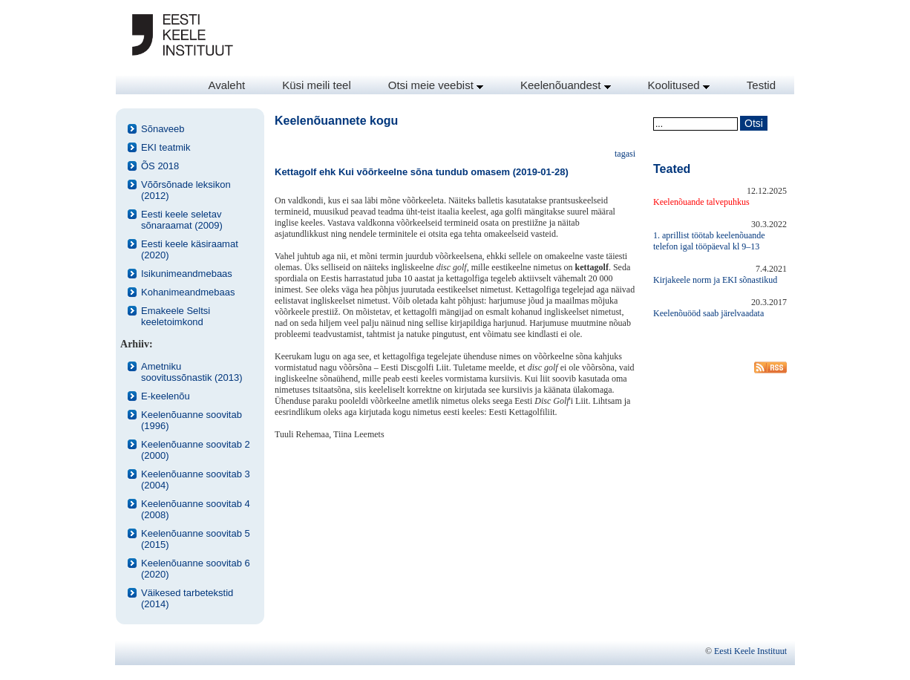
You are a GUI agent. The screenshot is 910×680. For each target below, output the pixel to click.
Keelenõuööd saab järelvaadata (708, 313)
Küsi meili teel (316, 85)
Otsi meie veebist (435, 85)
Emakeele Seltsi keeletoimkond (175, 316)
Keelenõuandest (565, 85)
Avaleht (226, 85)
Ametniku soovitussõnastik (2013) (192, 372)
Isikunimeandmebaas (186, 273)
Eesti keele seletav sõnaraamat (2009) (182, 220)
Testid (761, 85)
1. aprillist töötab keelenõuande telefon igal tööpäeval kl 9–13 (709, 241)
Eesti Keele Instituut (750, 651)
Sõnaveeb (163, 128)
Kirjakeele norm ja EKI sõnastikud (715, 280)
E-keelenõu (165, 396)
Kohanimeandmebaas (188, 292)
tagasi (625, 153)
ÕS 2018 (160, 165)
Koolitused (679, 85)
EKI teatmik (165, 147)
